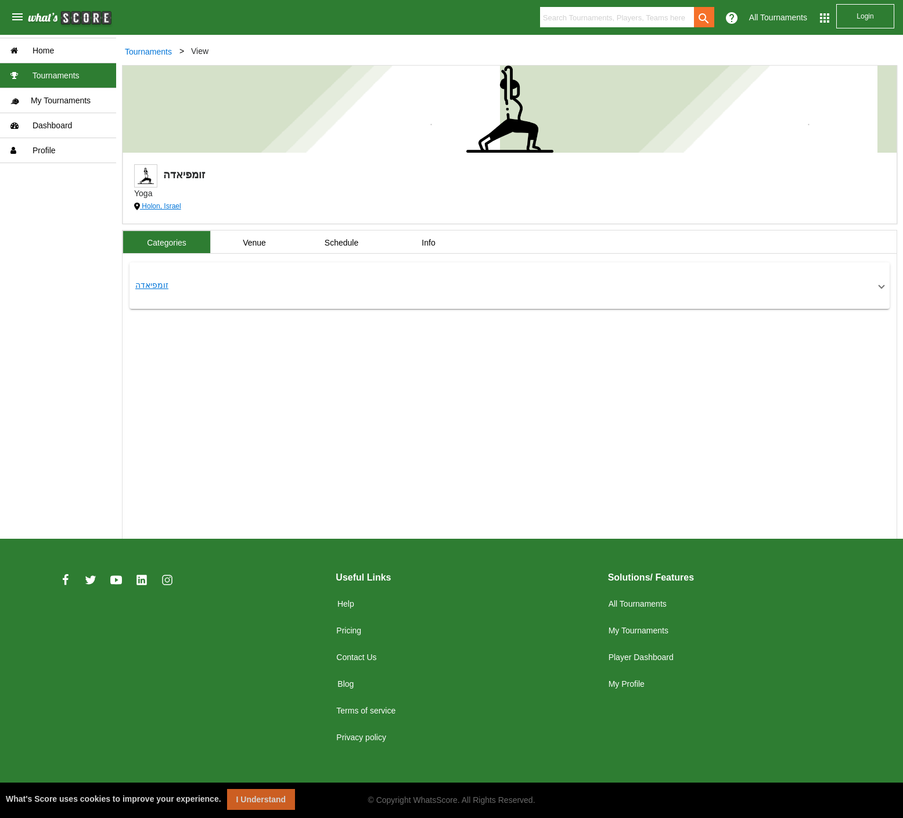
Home (32, 50)
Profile (33, 150)
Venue (254, 242)
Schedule (341, 242)
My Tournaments (50, 101)
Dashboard (41, 125)
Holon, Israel (160, 206)
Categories (166, 242)
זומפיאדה (151, 285)
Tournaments (45, 75)
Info (428, 242)
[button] (509, 285)
